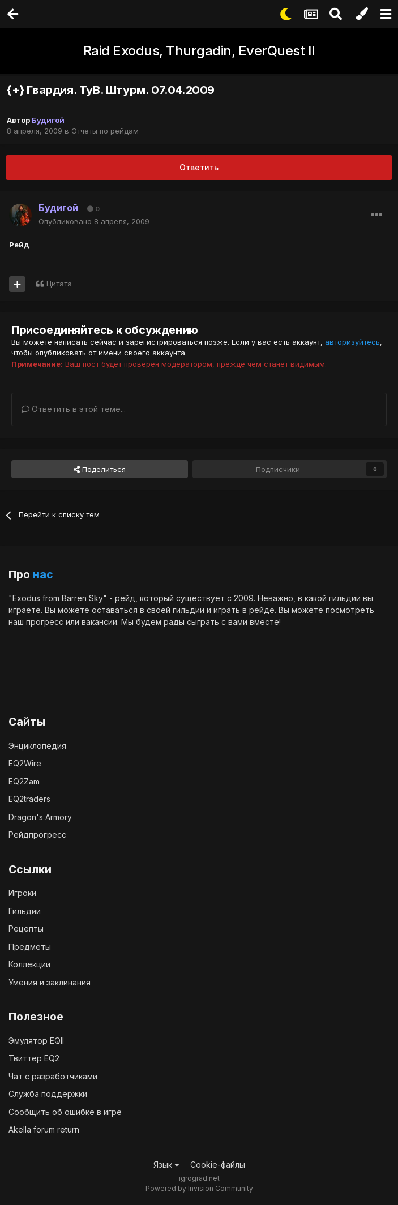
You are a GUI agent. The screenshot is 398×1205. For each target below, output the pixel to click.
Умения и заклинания (49, 982)
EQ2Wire (24, 763)
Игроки (22, 893)
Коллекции (29, 964)
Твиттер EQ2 (33, 1058)
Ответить (199, 167)
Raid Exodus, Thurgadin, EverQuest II (199, 50)
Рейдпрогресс (37, 834)
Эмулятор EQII (36, 1040)
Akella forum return (43, 1129)
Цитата (59, 283)
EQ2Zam (24, 781)
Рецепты (26, 928)
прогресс (44, 622)
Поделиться (100, 469)
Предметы (29, 946)
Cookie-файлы (217, 1164)
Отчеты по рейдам (105, 130)
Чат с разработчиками (52, 1076)
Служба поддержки (47, 1094)
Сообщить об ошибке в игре (65, 1112)
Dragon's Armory (40, 817)
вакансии (99, 622)
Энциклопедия (37, 746)
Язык (166, 1164)
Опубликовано (93, 221)
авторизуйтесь (352, 341)
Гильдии (24, 911)
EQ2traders (29, 799)
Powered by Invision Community (199, 1188)
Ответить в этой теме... (74, 409)
